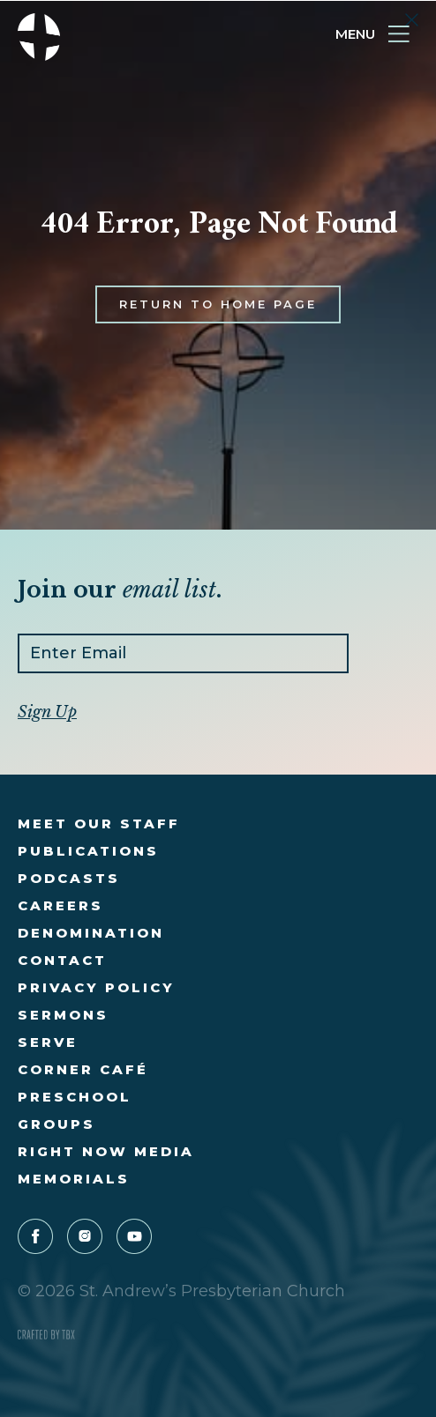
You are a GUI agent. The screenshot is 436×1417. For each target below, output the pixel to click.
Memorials (74, 1178)
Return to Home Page (218, 317)
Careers (60, 905)
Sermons (63, 1014)
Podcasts (69, 878)
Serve (48, 1042)
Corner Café (83, 1069)
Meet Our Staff (99, 823)
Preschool (75, 1096)
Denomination (91, 932)
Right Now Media (106, 1151)
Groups (56, 1124)
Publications (88, 850)
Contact (62, 960)
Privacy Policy (96, 987)
